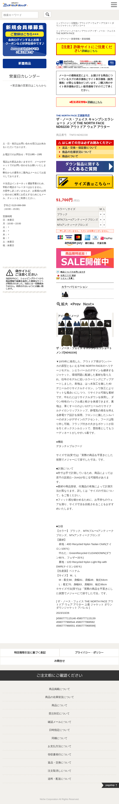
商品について (59, 705)
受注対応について (59, 713)
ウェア (95, 23)
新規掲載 (86, 39)
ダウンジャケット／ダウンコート (85, 24)
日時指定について (59, 729)
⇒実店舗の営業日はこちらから (28, 85)
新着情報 (75, 39)
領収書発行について (59, 754)
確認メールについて (59, 721)
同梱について (59, 738)
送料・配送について (59, 778)
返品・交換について (59, 762)
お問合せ (59, 661)
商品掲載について (59, 688)
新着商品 (24, 63)
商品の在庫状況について (59, 697)
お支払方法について (59, 746)
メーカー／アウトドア (81, 31)
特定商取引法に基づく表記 (30, 652)
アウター (105, 23)
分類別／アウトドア (80, 23)
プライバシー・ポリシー (89, 652)
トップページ (62, 23)
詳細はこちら (90, 50)
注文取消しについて (59, 770)
